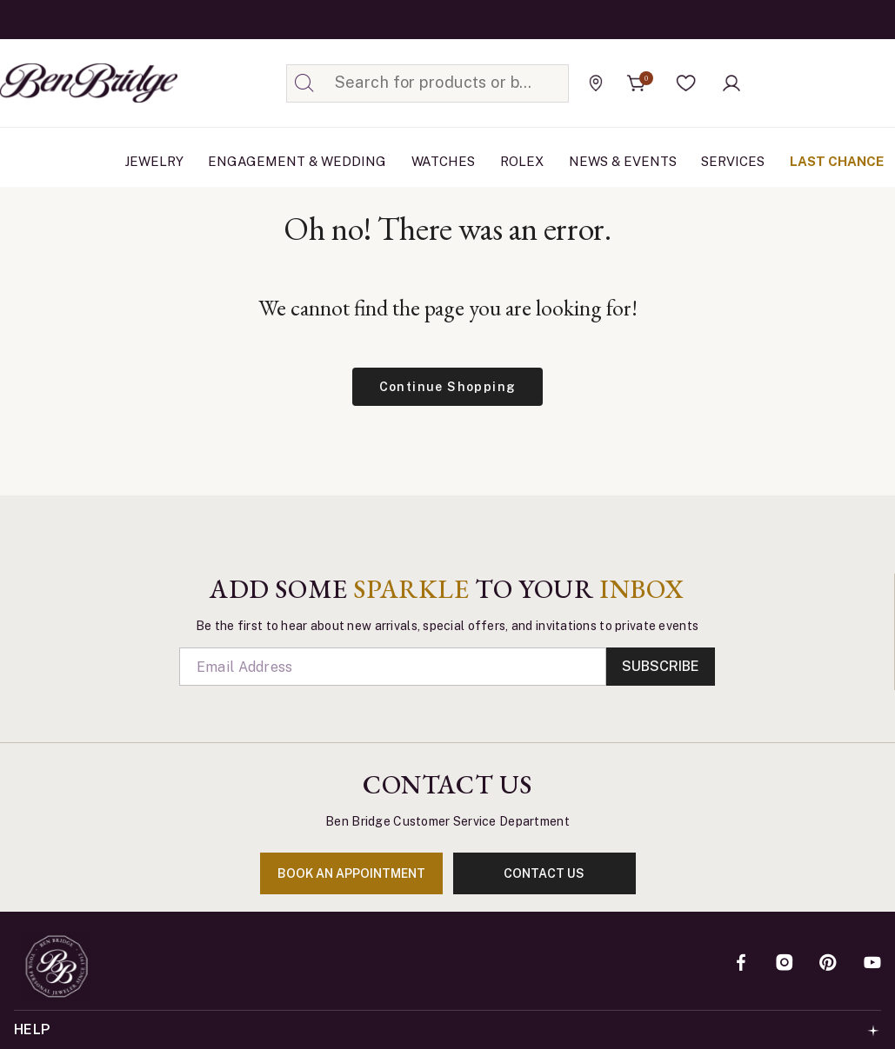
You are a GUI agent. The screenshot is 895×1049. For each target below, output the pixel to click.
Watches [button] (443, 161)
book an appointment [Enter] (351, 873)
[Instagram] (784, 964)
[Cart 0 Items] (636, 83)
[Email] (393, 666)
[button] (686, 83)
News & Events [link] (623, 161)
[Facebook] (741, 964)
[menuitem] (154, 161)
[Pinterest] (828, 964)
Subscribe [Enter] (660, 666)
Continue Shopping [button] (448, 387)
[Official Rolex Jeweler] (816, 82)
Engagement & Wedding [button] (297, 161)
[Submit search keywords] (304, 83)
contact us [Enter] (544, 873)
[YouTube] (872, 964)
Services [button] (733, 161)
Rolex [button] (522, 161)
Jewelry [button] (154, 161)
